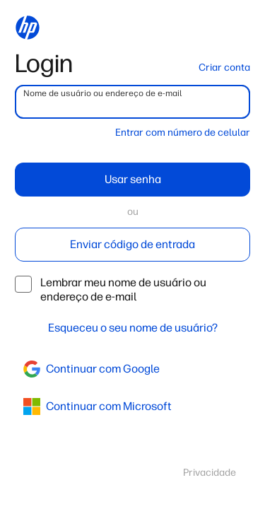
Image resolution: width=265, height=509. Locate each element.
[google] (132, 369)
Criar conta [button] (224, 68)
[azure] (132, 406)
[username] (132, 102)
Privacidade (209, 473)
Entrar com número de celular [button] (182, 133)
